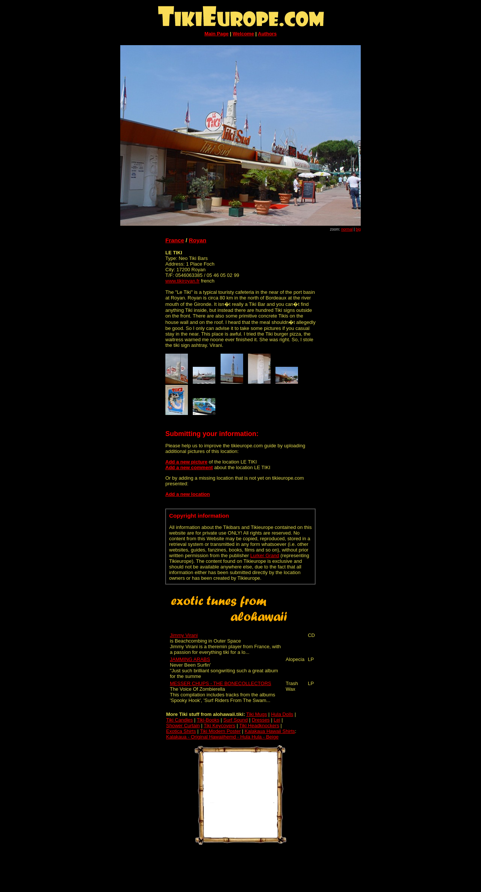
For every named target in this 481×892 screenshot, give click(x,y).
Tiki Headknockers (259, 725)
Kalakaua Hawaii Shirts (270, 731)
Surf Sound (235, 720)
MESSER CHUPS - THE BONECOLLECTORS (220, 683)
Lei (277, 720)
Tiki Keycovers (219, 725)
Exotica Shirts (181, 731)
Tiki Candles (179, 720)
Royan (197, 240)
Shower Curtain (183, 725)
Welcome (243, 33)
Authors (267, 33)
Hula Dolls (282, 714)
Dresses (261, 720)
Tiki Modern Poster (220, 731)
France (174, 240)
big (358, 229)
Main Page (216, 33)
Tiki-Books (208, 720)
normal (347, 229)
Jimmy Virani (184, 635)
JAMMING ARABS (190, 659)
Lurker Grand (264, 555)
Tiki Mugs (256, 714)
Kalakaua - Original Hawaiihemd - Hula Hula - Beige (222, 737)
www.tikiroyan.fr (182, 281)
